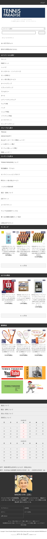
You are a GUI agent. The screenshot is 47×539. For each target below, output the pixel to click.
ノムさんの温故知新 (7, 186)
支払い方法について (16, 521)
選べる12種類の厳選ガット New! (11, 217)
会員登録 (27, 508)
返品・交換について (7, 192)
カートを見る (28, 512)
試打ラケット (5, 198)
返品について (36, 521)
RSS (22, 525)
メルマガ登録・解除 (31, 523)
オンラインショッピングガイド (10, 174)
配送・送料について (27, 521)
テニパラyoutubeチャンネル (9, 211)
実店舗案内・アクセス (7, 168)
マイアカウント (4, 508)
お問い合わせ (4, 516)
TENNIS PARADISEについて (9, 162)
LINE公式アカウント (7, 223)
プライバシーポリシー (20, 523)
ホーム (3, 37)
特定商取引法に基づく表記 (8, 523)
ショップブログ (40, 523)
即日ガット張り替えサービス (10, 180)
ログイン (3, 512)
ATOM (25, 525)
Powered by (23, 534)
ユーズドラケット (10, 37)
